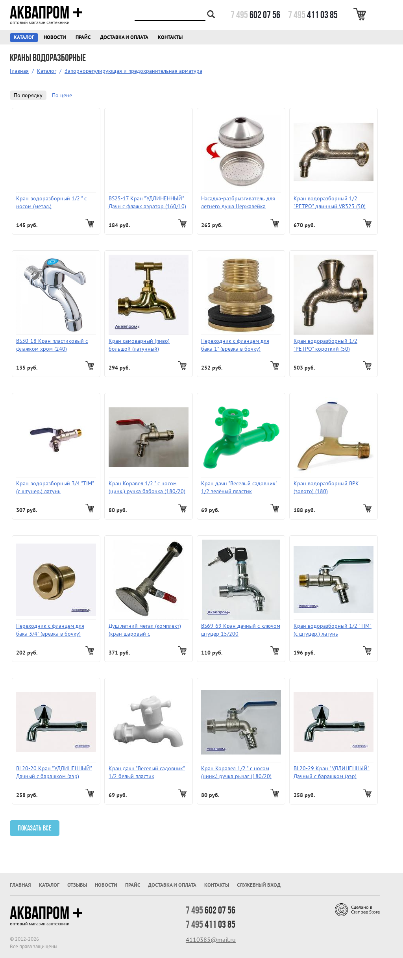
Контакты (170, 37)
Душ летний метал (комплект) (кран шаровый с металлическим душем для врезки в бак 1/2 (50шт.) (145, 630)
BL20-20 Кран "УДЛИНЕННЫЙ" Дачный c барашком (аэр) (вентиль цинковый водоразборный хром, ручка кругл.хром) (54, 772)
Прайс (83, 37)
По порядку (28, 95)
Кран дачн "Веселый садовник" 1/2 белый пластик (147, 772)
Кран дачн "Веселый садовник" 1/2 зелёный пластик (239, 487)
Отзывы (77, 885)
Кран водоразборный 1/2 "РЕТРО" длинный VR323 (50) (330, 202)
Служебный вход (259, 885)
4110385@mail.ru (211, 939)
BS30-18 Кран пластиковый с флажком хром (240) (52, 344)
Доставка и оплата (124, 37)
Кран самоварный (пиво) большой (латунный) (139, 344)
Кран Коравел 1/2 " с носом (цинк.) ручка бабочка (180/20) (147, 487)
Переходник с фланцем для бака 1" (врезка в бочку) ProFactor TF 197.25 (235, 345)
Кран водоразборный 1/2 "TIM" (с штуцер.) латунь (333, 629)
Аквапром (46, 12)
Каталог (24, 37)
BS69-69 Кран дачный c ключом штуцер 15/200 (240, 629)
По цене (62, 95)
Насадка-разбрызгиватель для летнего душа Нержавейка (238, 202)
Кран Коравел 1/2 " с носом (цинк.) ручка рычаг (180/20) (236, 772)
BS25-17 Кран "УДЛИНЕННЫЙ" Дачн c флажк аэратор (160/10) (147, 202)
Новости (55, 37)
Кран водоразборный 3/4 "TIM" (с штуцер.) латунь (55, 487)
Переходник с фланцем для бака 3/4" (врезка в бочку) (50, 629)
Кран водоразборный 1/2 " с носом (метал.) (51, 202)
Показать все (35, 828)
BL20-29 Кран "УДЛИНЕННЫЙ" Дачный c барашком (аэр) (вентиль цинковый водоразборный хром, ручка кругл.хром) (332, 772)
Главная (19, 70)
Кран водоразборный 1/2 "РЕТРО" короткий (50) (325, 344)
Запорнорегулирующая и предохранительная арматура (133, 70)
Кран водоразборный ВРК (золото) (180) (326, 487)
